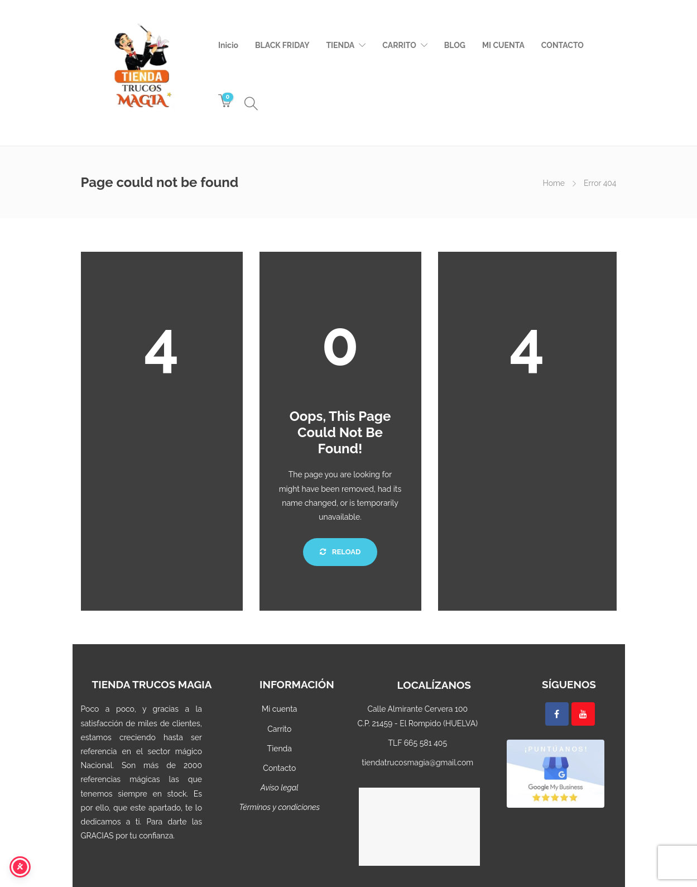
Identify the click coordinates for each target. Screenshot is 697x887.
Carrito (279, 729)
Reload (340, 552)
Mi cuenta (279, 708)
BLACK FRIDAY (282, 45)
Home (553, 183)
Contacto (279, 768)
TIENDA (340, 45)
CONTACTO (562, 45)
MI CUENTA (503, 45)
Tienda (279, 748)
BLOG (454, 45)
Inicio (228, 45)
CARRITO (399, 45)
